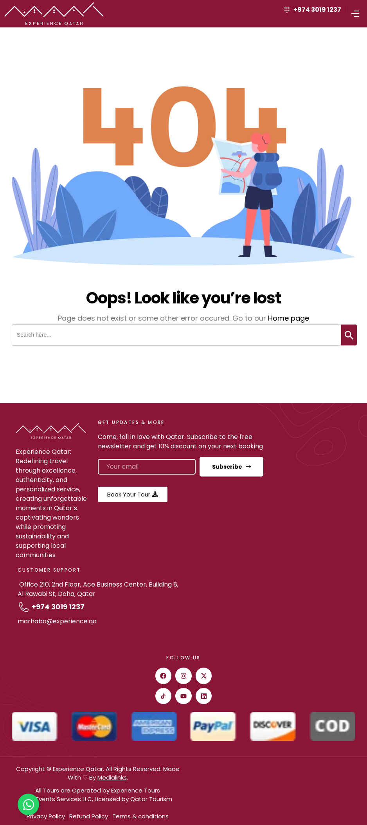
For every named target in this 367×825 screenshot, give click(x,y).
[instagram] (183, 676)
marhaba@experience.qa (57, 621)
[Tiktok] (163, 696)
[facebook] (163, 676)
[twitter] (204, 676)
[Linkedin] (204, 696)
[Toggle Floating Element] (28, 804)
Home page (288, 318)
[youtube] (183, 696)
